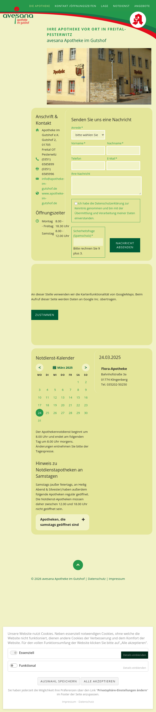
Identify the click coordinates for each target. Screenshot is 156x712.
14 (70, 397)
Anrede (77, 127)
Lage (104, 6)
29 (78, 413)
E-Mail (113, 158)
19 (55, 405)
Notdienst (121, 6)
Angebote (142, 6)
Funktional (27, 665)
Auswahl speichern (59, 681)
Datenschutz (96, 579)
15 (78, 397)
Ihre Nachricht (80, 174)
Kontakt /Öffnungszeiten (75, 6)
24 (39, 413)
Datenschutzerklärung (109, 203)
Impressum (117, 579)
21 (70, 405)
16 (86, 397)
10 (39, 397)
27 (63, 413)
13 (63, 397)
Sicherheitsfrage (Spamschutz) (84, 233)
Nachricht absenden (125, 245)
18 (47, 405)
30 (86, 413)
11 (47, 397)
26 (55, 413)
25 (47, 413)
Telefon (76, 158)
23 (86, 405)
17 (39, 405)
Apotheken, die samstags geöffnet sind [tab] (59, 522)
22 (78, 405)
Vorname (78, 143)
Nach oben (78, 565)
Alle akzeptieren (99, 681)
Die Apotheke (39, 6)
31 (39, 420)
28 (70, 413)
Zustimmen (44, 315)
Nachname (115, 143)
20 (63, 405)
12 (55, 397)
